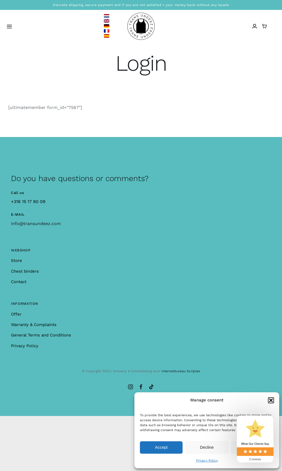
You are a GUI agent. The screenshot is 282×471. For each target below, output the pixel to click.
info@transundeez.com (36, 223)
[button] (271, 400)
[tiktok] (151, 386)
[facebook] (141, 386)
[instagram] (130, 386)
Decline (207, 447)
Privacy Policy (207, 460)
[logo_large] (141, 14)
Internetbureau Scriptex (180, 371)
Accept (161, 447)
